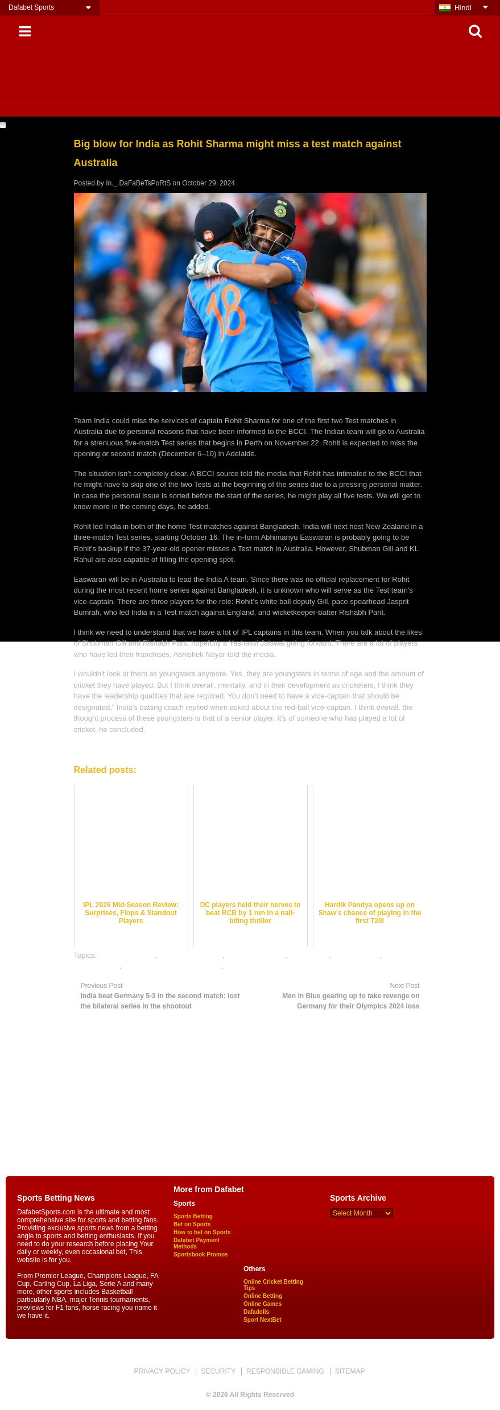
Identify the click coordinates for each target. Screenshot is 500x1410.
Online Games (262, 1304)
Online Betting (262, 1296)
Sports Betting (193, 1216)
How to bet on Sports (202, 1232)
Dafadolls (256, 1312)
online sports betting (259, 966)
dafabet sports (356, 955)
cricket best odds (127, 955)
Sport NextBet (262, 1320)
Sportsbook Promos (200, 1254)
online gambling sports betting (172, 966)
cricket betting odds (190, 955)
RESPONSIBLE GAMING (285, 1371)
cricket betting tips (256, 955)
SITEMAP (350, 1371)
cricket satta (309, 955)
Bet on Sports (192, 1224)
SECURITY (218, 1371)
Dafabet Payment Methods (196, 1243)
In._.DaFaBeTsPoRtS (138, 183)
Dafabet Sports (31, 7)
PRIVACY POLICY (162, 1371)
